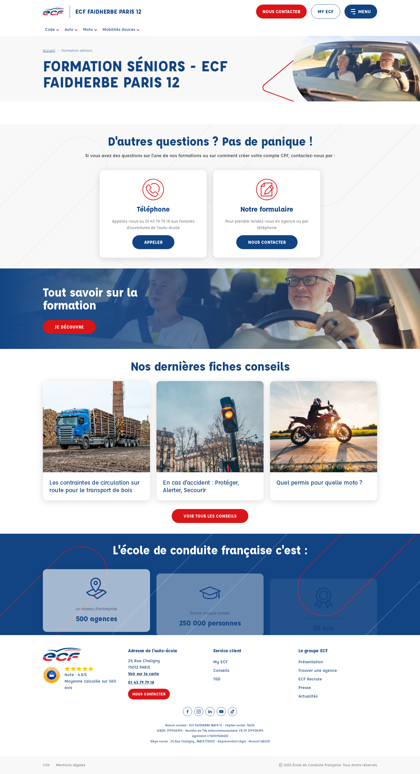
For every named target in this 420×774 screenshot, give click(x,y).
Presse (304, 687)
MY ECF (325, 11)
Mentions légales (70, 764)
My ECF (220, 661)
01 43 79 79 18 (141, 682)
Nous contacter (281, 11)
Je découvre (69, 327)
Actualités (308, 696)
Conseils (221, 670)
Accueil (49, 50)
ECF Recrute (310, 678)
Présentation (310, 661)
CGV (46, 764)
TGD (216, 678)
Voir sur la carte (143, 673)
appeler (153, 242)
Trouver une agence (317, 670)
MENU (361, 11)
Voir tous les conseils (210, 516)
